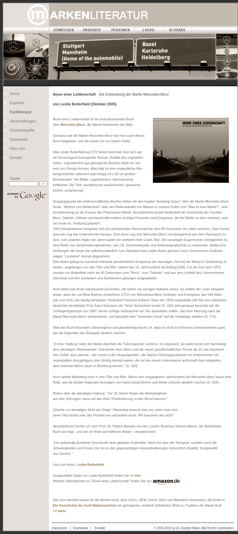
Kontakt (16, 158)
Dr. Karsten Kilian (188, 528)
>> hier (135, 475)
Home (14, 94)
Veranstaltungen (23, 121)
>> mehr (59, 511)
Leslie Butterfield (90, 464)
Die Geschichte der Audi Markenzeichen (84, 505)
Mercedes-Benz (72, 124)
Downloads (19, 139)
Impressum (59, 528)
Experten (17, 103)
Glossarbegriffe (22, 130)
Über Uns (17, 149)
